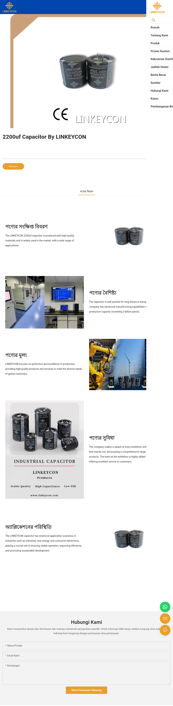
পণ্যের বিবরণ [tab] (86, 191)
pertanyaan (13, 166)
